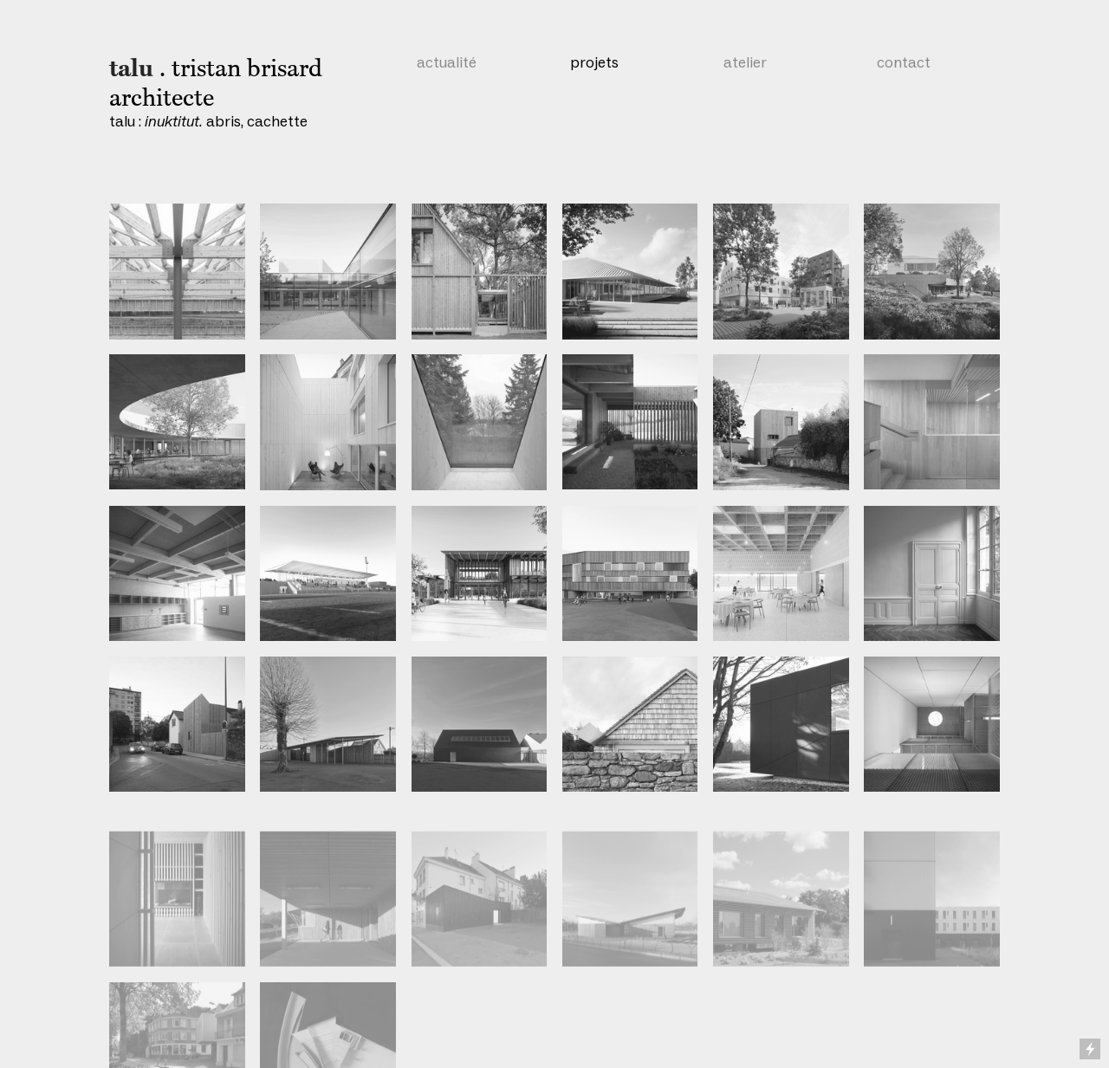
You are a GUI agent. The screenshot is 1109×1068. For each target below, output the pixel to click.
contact (904, 62)
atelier (745, 62)
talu (131, 68)
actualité (447, 62)
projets (594, 62)
